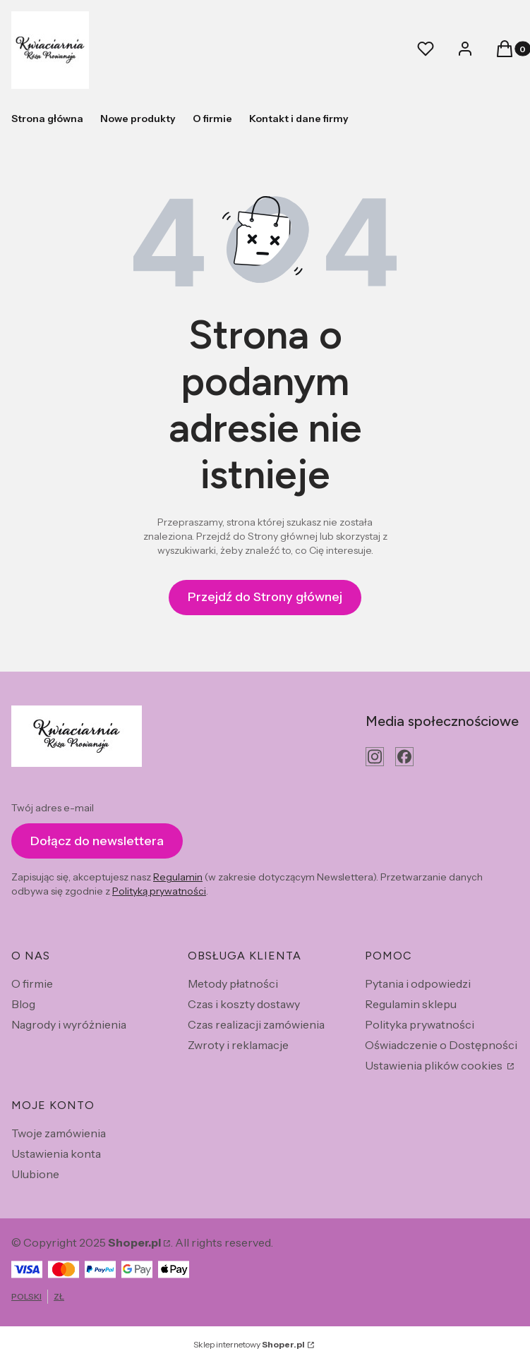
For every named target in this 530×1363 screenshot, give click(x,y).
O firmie (32, 983)
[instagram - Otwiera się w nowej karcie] (375, 756)
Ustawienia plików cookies (435, 1065)
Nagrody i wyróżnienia (68, 1024)
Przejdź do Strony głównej (265, 597)
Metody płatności (233, 983)
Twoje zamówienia (58, 1133)
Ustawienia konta (56, 1153)
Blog (23, 1004)
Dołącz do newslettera (97, 841)
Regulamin (178, 877)
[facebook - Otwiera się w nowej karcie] (404, 756)
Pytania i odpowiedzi (418, 983)
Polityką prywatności (159, 891)
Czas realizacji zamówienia (256, 1024)
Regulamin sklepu (411, 1004)
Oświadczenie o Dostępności (441, 1045)
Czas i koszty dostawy (244, 1004)
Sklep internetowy (249, 1344)
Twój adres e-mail (52, 807)
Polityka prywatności (419, 1024)
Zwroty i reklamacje (238, 1045)
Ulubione (35, 1174)
